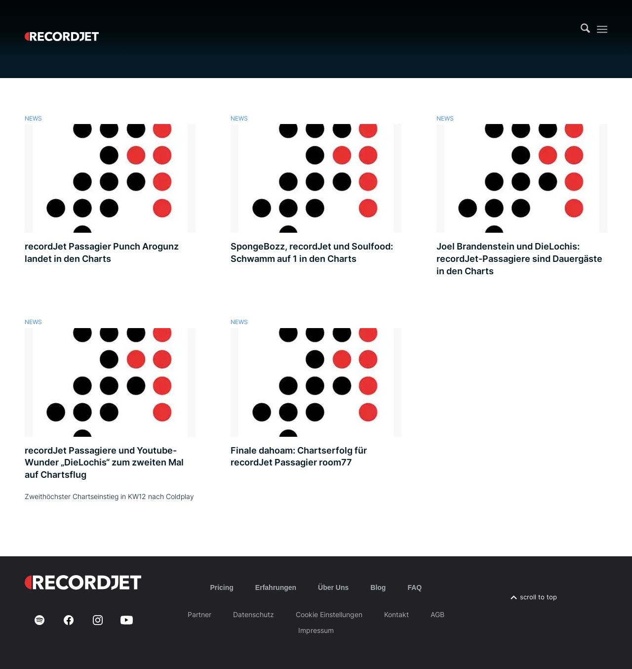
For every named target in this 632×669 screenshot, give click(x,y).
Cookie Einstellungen (329, 614)
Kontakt (396, 614)
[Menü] (602, 29)
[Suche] (585, 29)
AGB (437, 614)
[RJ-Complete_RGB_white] (62, 29)
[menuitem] (585, 29)
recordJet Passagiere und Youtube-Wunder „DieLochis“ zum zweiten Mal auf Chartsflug (104, 462)
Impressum (316, 630)
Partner (199, 614)
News (33, 118)
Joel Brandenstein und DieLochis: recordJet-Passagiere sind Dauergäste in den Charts (519, 258)
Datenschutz (253, 614)
